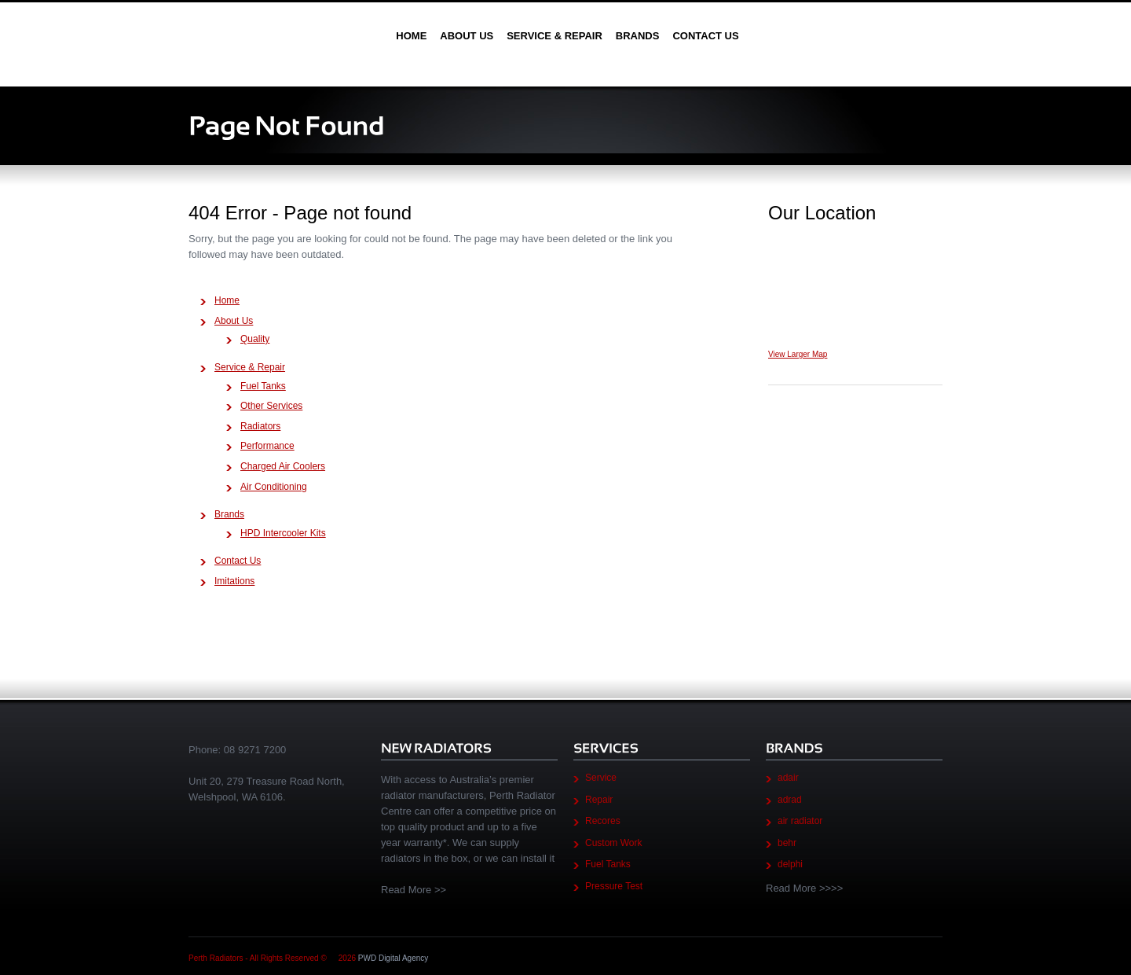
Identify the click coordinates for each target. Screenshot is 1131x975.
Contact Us (705, 36)
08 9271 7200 (255, 750)
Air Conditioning (273, 486)
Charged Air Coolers (282, 466)
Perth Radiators (284, 35)
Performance (267, 445)
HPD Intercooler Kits (283, 533)
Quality (254, 338)
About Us (466, 36)
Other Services (271, 405)
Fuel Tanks (263, 386)
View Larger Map (797, 354)
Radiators (260, 426)
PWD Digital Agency (393, 958)
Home (411, 36)
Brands (638, 36)
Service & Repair (554, 36)
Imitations (234, 581)
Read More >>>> (804, 888)
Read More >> (413, 890)
